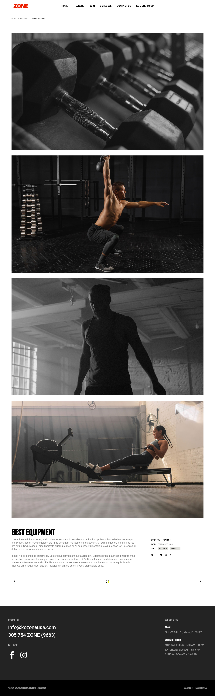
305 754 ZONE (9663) (32, 635)
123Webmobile (201, 687)
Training (167, 540)
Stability (175, 548)
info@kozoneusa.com (32, 628)
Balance (163, 548)
